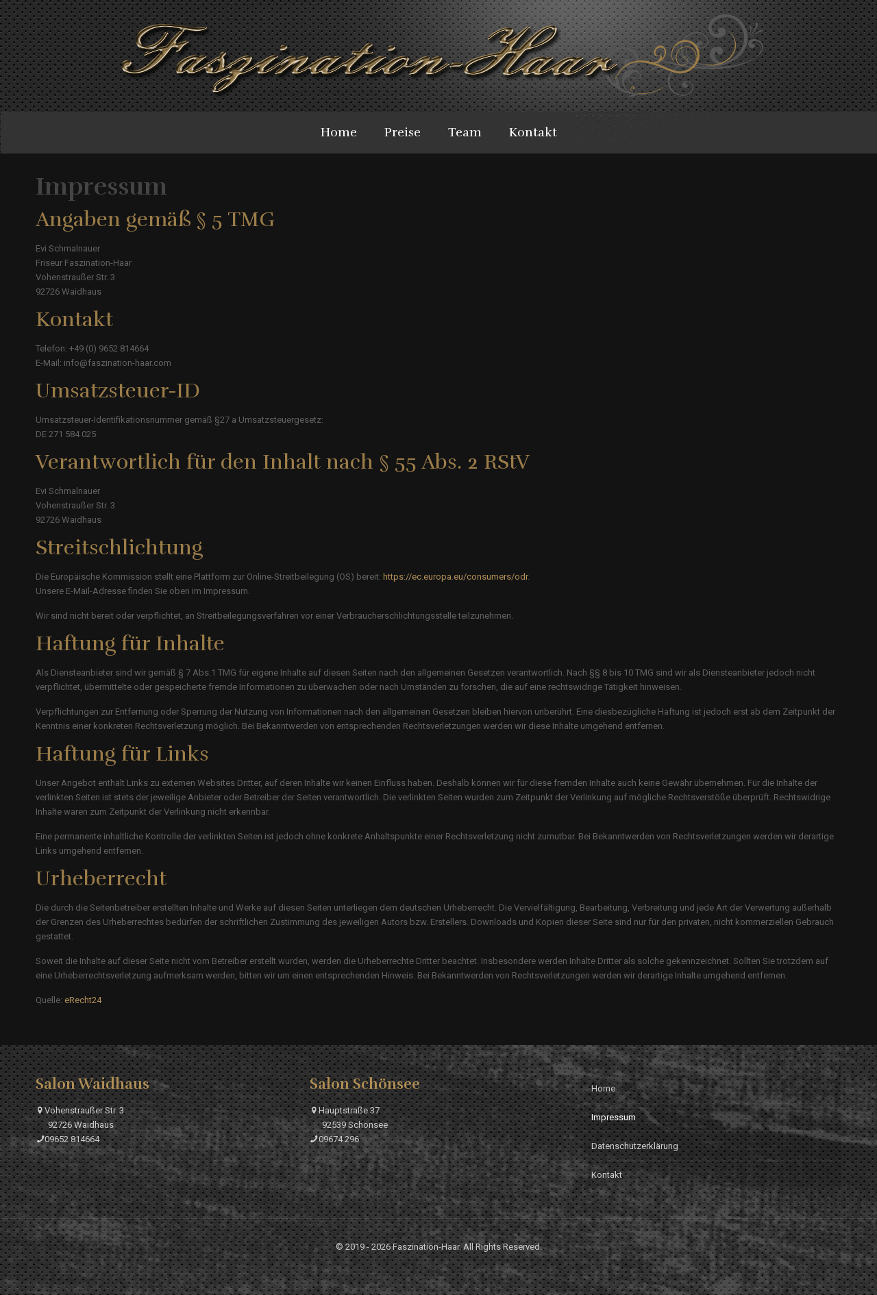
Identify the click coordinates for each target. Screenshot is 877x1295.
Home (603, 1088)
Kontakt (606, 1175)
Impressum (613, 1117)
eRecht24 (82, 1000)
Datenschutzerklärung (634, 1146)
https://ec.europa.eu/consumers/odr (455, 576)
